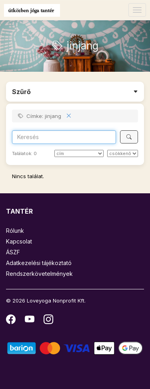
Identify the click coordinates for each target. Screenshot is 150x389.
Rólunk (15, 230)
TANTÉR (19, 211)
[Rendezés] (79, 153)
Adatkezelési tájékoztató (39, 262)
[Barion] (75, 348)
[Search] (64, 137)
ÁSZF (13, 252)
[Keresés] (129, 136)
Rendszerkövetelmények (39, 273)
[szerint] (122, 153)
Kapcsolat (19, 241)
